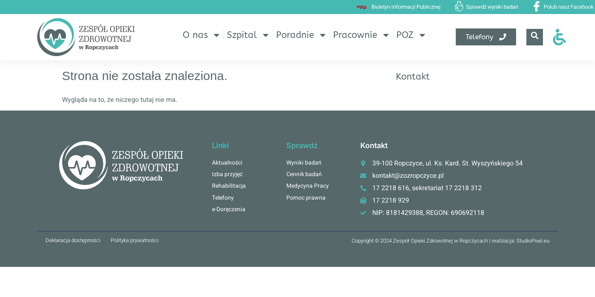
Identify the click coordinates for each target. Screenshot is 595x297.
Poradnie (301, 35)
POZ (411, 35)
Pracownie (361, 35)
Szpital (248, 35)
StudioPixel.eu (533, 241)
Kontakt (413, 76)
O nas (202, 35)
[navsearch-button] (534, 37)
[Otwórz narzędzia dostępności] (559, 37)
